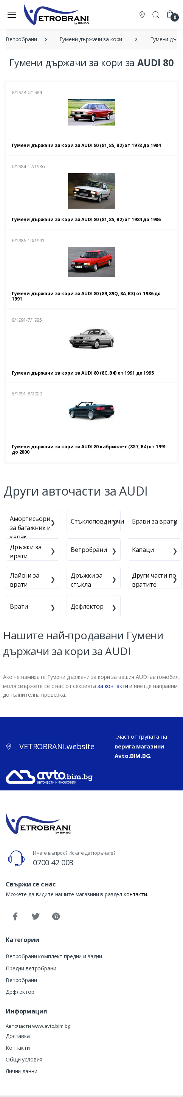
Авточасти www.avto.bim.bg (38, 1026)
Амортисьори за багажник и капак (30, 527)
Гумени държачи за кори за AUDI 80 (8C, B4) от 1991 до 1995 (83, 373)
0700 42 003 (53, 862)
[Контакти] (143, 14)
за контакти (113, 685)
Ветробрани (89, 549)
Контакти (18, 1047)
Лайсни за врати (24, 580)
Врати (19, 606)
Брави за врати (154, 521)
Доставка (18, 1036)
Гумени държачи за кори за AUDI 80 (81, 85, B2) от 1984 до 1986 (86, 219)
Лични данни (21, 1071)
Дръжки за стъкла (86, 580)
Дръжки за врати (26, 551)
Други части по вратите (154, 580)
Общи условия (24, 1059)
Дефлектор (87, 606)
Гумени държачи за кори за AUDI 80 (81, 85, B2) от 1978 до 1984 (86, 145)
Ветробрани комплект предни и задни (54, 956)
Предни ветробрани (31, 968)
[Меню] (12, 14)
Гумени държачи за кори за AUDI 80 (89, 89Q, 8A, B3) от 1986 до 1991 (86, 296)
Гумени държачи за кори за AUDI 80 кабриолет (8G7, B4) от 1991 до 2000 (89, 449)
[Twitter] (35, 916)
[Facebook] (15, 916)
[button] (156, 14)
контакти (135, 894)
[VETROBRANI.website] (56, 14)
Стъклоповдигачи (97, 521)
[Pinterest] (56, 916)
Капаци (143, 549)
